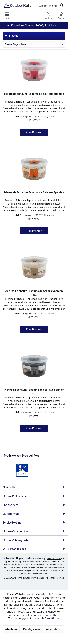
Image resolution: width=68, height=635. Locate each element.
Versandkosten (54, 558)
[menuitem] (7, 15)
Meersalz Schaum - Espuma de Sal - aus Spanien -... (34, 391)
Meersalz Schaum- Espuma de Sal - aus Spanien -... (34, 95)
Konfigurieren (32, 629)
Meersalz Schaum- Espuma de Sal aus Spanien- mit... (34, 292)
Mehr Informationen (47, 618)
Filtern (11, 35)
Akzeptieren (54, 629)
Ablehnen (11, 629)
